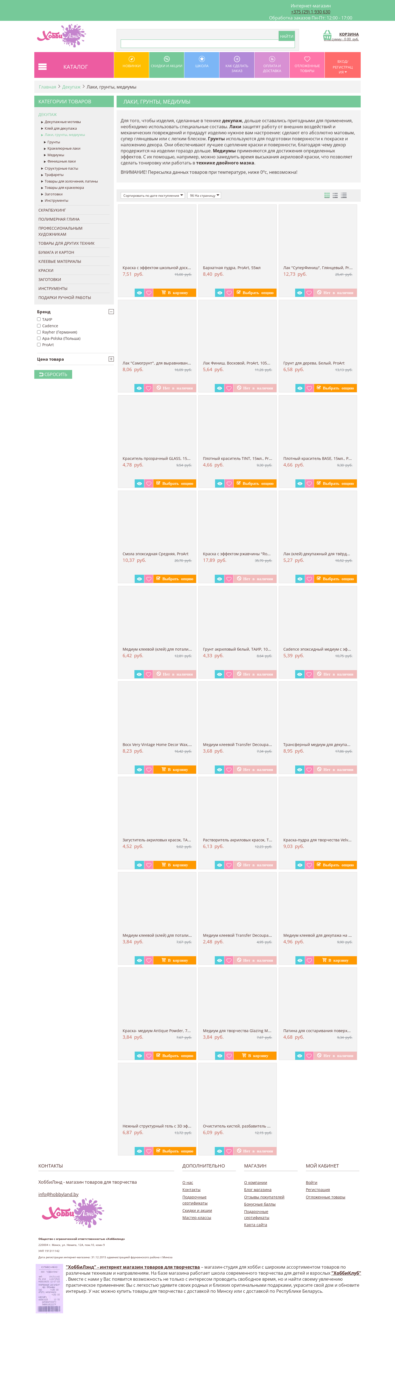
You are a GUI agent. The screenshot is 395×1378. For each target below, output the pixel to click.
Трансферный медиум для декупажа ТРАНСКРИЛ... (331, 744)
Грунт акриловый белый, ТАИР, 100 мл (239, 649)
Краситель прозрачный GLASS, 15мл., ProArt (165, 458)
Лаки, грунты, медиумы (63, 135)
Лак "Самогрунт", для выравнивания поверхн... (168, 363)
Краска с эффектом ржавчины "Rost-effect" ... (245, 553)
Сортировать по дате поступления (153, 195)
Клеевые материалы (59, 261)
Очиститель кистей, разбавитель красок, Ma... (247, 1126)
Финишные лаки (60, 161)
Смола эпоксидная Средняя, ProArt (155, 553)
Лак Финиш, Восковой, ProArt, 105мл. (238, 363)
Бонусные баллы (260, 1204)
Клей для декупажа (59, 128)
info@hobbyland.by (58, 1194)
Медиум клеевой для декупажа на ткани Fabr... (327, 935)
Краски (45, 270)
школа (202, 62)
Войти (311, 1182)
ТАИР (44, 319)
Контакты (191, 1189)
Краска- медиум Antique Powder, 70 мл (159, 1030)
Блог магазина (258, 1189)
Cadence (47, 325)
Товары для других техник (66, 243)
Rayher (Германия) (57, 332)
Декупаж (71, 87)
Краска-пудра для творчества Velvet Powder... (326, 839)
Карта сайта (255, 1224)
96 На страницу (204, 195)
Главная (47, 87)
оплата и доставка (272, 64)
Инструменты (54, 200)
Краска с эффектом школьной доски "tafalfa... (165, 267)
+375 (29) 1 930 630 (310, 12)
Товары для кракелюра (62, 187)
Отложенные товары (307, 64)
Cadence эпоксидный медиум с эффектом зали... (328, 649)
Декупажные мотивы (61, 122)
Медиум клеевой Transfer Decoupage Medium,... (248, 744)
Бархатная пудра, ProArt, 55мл (232, 267)
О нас (187, 1182)
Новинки (131, 62)
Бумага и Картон (56, 252)
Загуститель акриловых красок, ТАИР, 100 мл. (166, 839)
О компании (255, 1182)
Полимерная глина (59, 219)
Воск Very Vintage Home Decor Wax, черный (164, 744)
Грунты (52, 142)
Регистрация (318, 1189)
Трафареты (52, 175)
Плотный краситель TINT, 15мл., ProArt (239, 458)
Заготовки (52, 194)
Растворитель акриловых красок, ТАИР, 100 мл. (247, 839)
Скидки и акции (166, 62)
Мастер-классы (196, 1217)
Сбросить (53, 374)
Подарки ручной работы (64, 297)
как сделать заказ (237, 64)
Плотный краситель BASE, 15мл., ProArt (320, 458)
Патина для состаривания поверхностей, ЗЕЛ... (328, 1030)
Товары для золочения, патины (69, 181)
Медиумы (54, 155)
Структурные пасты (59, 168)
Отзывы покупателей (264, 1197)
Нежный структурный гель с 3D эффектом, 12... (167, 1126)
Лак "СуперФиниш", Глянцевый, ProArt (320, 267)
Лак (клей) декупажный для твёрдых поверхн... (327, 553)
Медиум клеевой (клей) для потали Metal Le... (165, 649)
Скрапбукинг (52, 210)
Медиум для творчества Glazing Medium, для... (247, 1030)
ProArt (45, 344)
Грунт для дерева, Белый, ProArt (314, 363)
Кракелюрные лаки (62, 148)
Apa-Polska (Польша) (58, 338)
